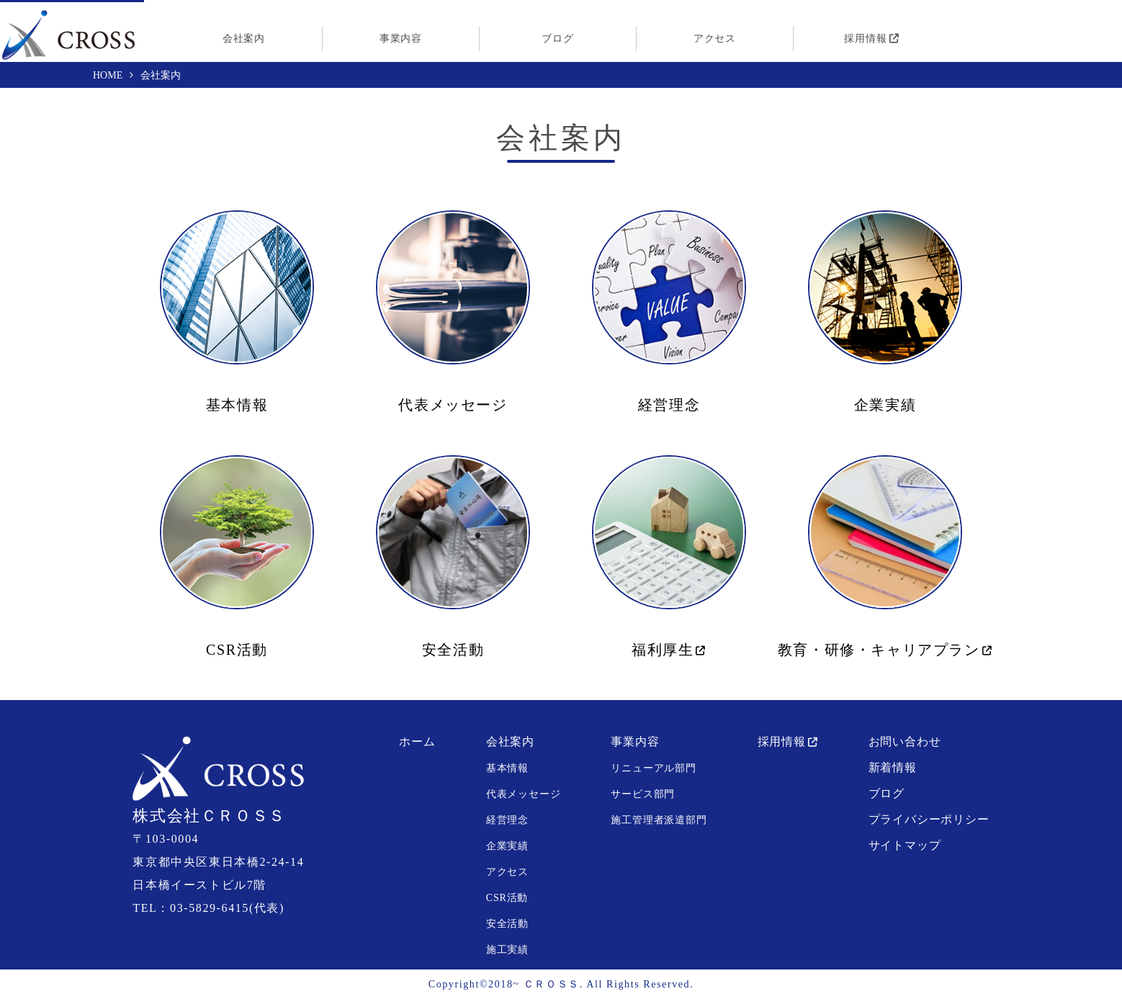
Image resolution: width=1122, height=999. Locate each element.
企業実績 (885, 405)
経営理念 (669, 405)
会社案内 (244, 38)
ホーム (417, 741)
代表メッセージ (452, 405)
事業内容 (401, 38)
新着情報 (893, 767)
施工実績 (507, 949)
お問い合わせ (905, 741)
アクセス (715, 38)
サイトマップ (905, 845)
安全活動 (453, 649)
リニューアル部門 (653, 768)
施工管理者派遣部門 (658, 820)
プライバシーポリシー (929, 819)
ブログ (557, 38)
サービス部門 (643, 794)
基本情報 (237, 405)
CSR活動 (237, 649)
